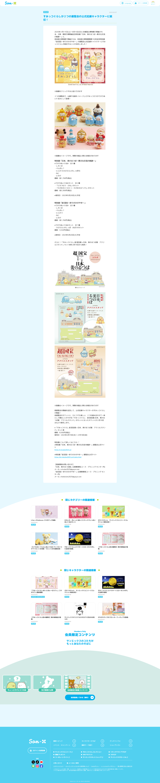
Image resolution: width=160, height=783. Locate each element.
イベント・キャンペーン (64, 745)
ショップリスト (121, 745)
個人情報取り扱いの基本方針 (125, 766)
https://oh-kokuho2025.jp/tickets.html (67, 457)
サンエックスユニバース (63, 752)
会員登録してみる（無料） (82, 716)
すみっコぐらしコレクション (91, 752)
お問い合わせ (57, 763)
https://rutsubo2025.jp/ (62, 450)
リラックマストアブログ (117, 752)
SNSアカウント (87, 755)
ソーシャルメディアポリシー (108, 766)
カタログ (112, 755)
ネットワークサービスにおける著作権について (77, 766)
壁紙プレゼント (59, 755)
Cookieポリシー (95, 766)
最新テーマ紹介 (93, 745)
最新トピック (64, 741)
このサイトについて (58, 766)
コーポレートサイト (61, 757)
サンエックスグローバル (118, 757)
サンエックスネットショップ (92, 757)
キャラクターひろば (93, 741)
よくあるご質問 (73, 763)
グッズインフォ (121, 741)
